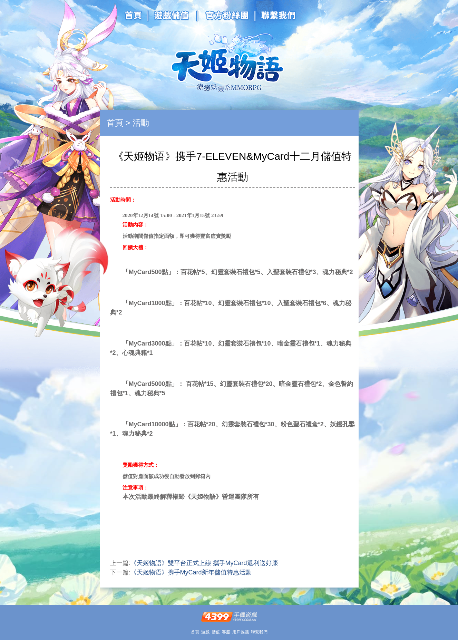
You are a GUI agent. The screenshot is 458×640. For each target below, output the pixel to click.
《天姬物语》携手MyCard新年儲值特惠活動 (191, 572)
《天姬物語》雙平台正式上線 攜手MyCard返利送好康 (204, 563)
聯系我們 (274, 16)
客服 (226, 632)
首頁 (115, 122)
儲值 (216, 632)
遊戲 (205, 632)
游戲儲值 (172, 16)
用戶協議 (240, 632)
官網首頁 (136, 16)
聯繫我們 (259, 632)
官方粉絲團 (224, 16)
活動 (141, 122)
